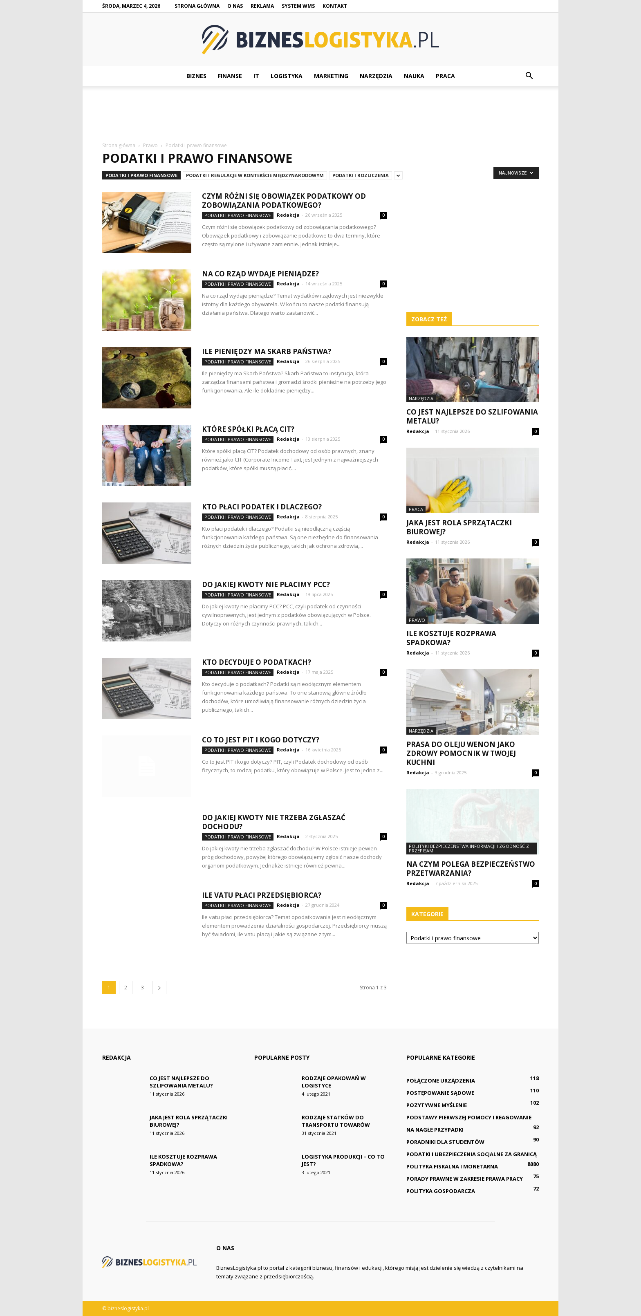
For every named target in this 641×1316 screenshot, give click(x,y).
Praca (445, 76)
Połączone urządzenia (440, 1080)
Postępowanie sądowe (440, 1092)
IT (256, 76)
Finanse (230, 76)
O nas (235, 5)
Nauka (414, 76)
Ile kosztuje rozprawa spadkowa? (451, 638)
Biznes (196, 76)
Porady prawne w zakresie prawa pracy (464, 1178)
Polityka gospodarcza (440, 1191)
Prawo (417, 620)
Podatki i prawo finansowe (141, 175)
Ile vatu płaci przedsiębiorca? (261, 895)
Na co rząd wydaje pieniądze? (260, 273)
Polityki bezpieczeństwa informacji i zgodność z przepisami (469, 848)
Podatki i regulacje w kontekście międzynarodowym (255, 175)
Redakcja (288, 215)
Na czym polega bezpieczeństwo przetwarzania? (470, 868)
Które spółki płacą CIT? (248, 429)
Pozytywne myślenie (436, 1105)
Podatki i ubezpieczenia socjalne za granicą (471, 1154)
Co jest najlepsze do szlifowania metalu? (472, 416)
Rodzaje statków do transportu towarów (336, 1121)
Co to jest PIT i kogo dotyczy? (260, 739)
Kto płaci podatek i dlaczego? (262, 506)
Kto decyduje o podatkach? (256, 662)
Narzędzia (376, 76)
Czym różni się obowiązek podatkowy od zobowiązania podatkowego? (284, 200)
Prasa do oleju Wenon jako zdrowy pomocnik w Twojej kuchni (461, 753)
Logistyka (287, 76)
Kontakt (335, 5)
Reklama (262, 5)
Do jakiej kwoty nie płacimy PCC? (266, 584)
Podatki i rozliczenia (360, 175)
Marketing (331, 76)
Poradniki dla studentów (445, 1142)
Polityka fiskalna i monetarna (452, 1166)
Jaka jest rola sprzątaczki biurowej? (459, 527)
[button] (529, 76)
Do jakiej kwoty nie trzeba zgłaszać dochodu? (273, 822)
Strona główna (197, 5)
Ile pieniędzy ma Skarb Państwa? (266, 351)
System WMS (298, 5)
